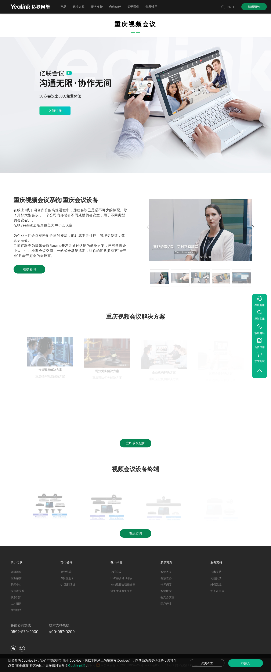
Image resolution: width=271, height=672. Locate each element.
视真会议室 (167, 597)
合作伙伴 (115, 7)
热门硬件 (66, 562)
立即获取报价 (135, 443)
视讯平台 (116, 562)
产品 (63, 7)
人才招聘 (16, 603)
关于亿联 (16, 562)
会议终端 (66, 572)
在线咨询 (29, 269)
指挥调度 (165, 584)
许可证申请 (217, 591)
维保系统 (215, 584)
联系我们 (16, 597)
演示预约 (254, 7)
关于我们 (133, 7)
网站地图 (16, 610)
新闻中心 (16, 584)
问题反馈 (215, 578)
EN (229, 7)
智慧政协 (165, 578)
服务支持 (97, 7)
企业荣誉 (16, 578)
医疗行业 (165, 603)
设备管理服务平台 (122, 591)
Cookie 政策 (77, 665)
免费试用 (151, 7)
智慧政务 (165, 572)
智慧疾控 (165, 591)
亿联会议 (116, 572)
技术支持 (215, 572)
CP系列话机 (68, 584)
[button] (253, 227)
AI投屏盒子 (67, 578)
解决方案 (78, 7)
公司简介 (16, 572)
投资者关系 (17, 591)
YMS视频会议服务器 (123, 584)
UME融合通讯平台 (122, 578)
